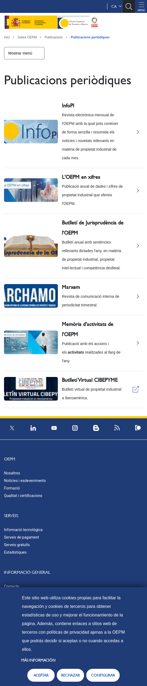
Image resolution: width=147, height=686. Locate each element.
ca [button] (116, 6)
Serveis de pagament (21, 537)
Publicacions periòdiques (90, 37)
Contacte (11, 586)
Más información (38, 660)
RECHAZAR (70, 675)
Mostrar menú (20, 53)
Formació (12, 488)
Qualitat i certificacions (23, 495)
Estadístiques (15, 552)
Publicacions (54, 37)
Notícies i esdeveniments (25, 480)
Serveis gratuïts (17, 545)
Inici (7, 37)
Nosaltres (12, 473)
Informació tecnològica (23, 530)
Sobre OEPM (27, 37)
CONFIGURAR (103, 675)
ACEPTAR (40, 675)
